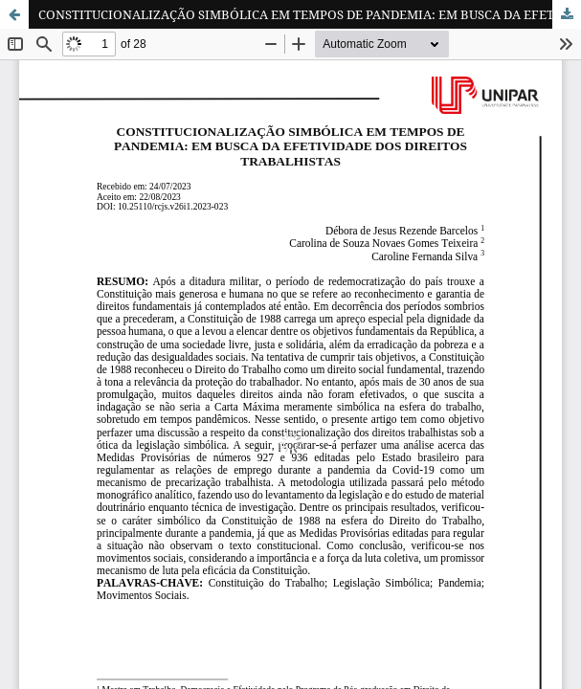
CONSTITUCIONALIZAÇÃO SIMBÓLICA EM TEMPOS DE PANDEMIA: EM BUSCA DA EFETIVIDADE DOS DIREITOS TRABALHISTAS (309, 14)
